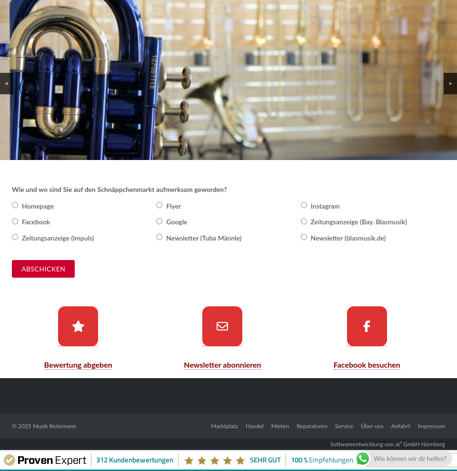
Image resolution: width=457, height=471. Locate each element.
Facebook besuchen (367, 364)
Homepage (38, 206)
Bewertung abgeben (78, 364)
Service (344, 426)
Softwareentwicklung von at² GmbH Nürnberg (387, 444)
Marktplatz (224, 426)
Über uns (372, 426)
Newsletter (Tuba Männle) (203, 238)
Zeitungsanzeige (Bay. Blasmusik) (359, 222)
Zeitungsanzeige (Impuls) (58, 238)
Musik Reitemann (54, 426)
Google (176, 222)
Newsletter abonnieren (222, 364)
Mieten (280, 426)
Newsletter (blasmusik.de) (348, 238)
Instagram (325, 206)
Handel (254, 426)
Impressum (431, 426)
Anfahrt (400, 426)
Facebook (36, 222)
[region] (228, 80)
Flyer (173, 206)
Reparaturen (312, 426)
